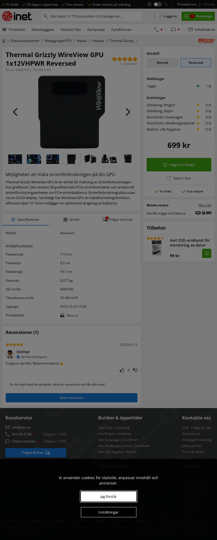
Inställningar (108, 512)
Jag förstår (108, 496)
